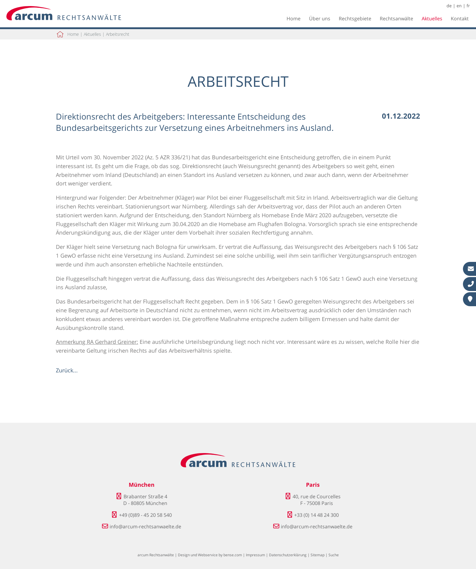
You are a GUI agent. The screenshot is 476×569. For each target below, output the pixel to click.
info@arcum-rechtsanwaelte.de (145, 526)
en (459, 5)
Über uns (319, 18)
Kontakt (460, 18)
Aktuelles (432, 18)
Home (294, 18)
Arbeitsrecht (117, 34)
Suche (333, 554)
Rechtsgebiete (355, 18)
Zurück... (67, 370)
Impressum (255, 554)
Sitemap (318, 554)
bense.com (232, 554)
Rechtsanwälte (396, 18)
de (449, 5)
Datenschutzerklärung (288, 554)
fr (468, 5)
